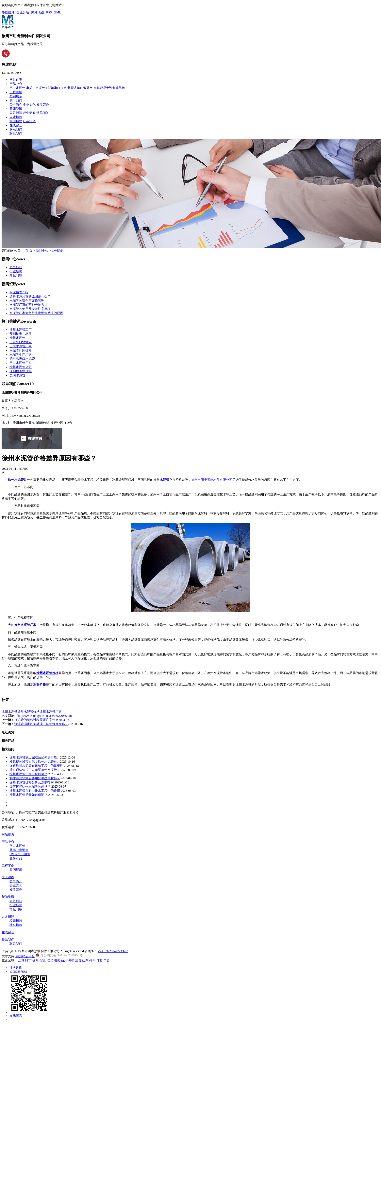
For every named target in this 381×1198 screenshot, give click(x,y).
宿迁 (43, 960)
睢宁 (28, 960)
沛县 (99, 960)
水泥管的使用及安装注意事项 (30, 309)
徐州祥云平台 (25, 956)
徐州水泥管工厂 (20, 329)
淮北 (50, 960)
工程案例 (15, 92)
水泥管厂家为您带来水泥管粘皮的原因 (36, 313)
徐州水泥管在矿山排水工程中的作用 (34, 790)
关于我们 (15, 100)
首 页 (28, 250)
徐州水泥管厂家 (51, 711)
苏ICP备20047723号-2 (113, 951)
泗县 (78, 960)
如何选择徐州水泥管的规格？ (30, 786)
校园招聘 (15, 121)
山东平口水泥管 (20, 342)
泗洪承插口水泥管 (22, 358)
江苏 (21, 960)
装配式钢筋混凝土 (80, 88)
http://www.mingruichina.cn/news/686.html (45, 715)
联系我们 (15, 129)
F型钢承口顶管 (56, 88)
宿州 (64, 960)
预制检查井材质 (20, 333)
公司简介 (15, 104)
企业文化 (29, 104)
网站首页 (15, 79)
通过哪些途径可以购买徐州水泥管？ (34, 770)
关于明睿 (8, 877)
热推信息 (8, 12)
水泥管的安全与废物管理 (26, 300)
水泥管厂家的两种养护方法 (28, 304)
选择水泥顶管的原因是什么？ (30, 296)
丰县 (107, 960)
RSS (49, 12)
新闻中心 (42, 250)
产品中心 (15, 83)
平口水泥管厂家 (20, 363)
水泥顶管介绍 (18, 292)
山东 (85, 960)
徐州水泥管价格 (28, 711)
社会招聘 (29, 121)
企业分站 (22, 12)
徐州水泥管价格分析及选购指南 (31, 782)
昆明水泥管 (17, 375)
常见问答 (42, 113)
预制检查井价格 (20, 371)
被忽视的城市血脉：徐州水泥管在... (34, 761)
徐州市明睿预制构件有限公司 (211, 479)
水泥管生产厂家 (20, 354)
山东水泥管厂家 (20, 346)
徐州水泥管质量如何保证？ (28, 794)
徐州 (35, 960)
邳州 (92, 960)
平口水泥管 (17, 88)
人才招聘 (15, 117)
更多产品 (15, 858)
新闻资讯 (15, 108)
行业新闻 (29, 113)
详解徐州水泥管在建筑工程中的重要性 (36, 765)
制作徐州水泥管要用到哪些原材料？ (34, 778)
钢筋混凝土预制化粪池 (109, 88)
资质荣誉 (42, 104)
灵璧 (71, 960)
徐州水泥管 (17, 338)
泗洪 (57, 960)
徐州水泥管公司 (20, 367)
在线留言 (15, 125)
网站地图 (37, 12)
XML (57, 12)
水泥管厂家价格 (20, 350)
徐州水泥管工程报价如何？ (28, 774)
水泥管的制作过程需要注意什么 (36, 720)
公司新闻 (15, 113)
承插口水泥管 (35, 88)
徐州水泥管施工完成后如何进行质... (34, 757)
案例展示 (15, 96)
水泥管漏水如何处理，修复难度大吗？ (41, 724)
